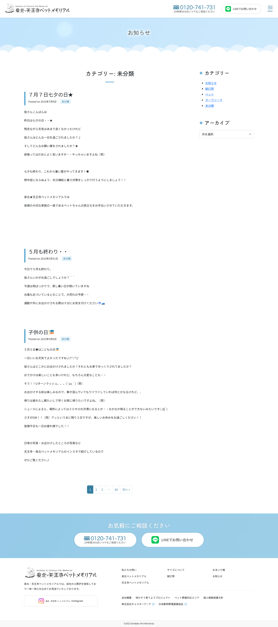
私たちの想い (129, 570)
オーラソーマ (213, 100)
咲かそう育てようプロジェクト (153, 597)
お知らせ (139, 32)
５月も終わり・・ (48, 251)
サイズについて (176, 570)
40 (116, 489)
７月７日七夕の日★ (50, 94)
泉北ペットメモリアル (134, 576)
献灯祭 (209, 88)
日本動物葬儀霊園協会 (171, 604)
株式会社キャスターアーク (136, 604)
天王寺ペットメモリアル (135, 582)
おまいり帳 (219, 570)
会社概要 (127, 597)
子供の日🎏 (41, 332)
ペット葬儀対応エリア (186, 597)
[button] (270, 8)
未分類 (65, 101)
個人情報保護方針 (213, 597)
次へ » (126, 489)
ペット (209, 94)
